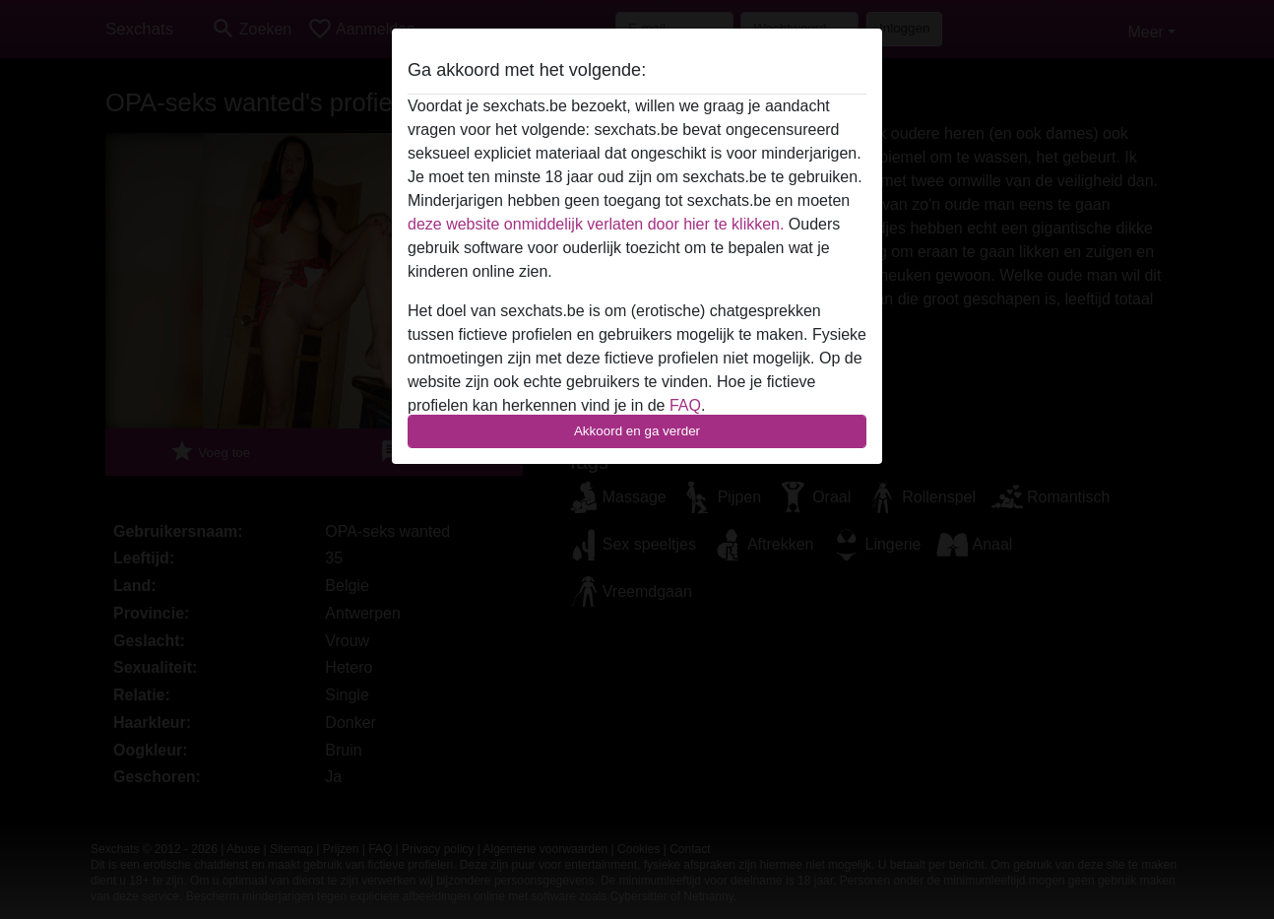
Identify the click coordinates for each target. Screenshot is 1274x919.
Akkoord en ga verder (637, 431)
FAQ (685, 405)
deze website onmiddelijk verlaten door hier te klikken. (596, 224)
